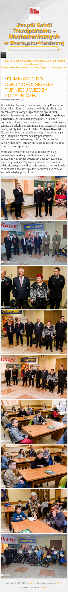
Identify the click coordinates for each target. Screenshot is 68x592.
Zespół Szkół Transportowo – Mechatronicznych (34, 30)
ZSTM (32, 583)
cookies (43, 587)
